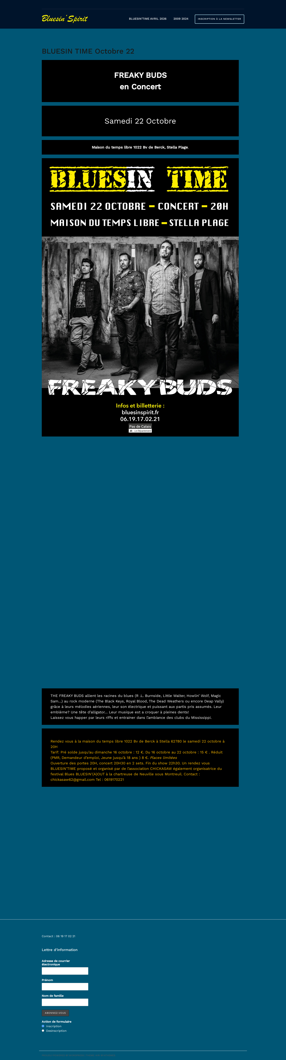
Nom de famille (52, 995)
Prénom (47, 980)
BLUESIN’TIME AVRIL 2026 (148, 18)
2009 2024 (180, 18)
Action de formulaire (56, 1021)
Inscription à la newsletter (219, 18)
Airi (97, 1055)
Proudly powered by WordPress (63, 1055)
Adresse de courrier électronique (56, 962)
